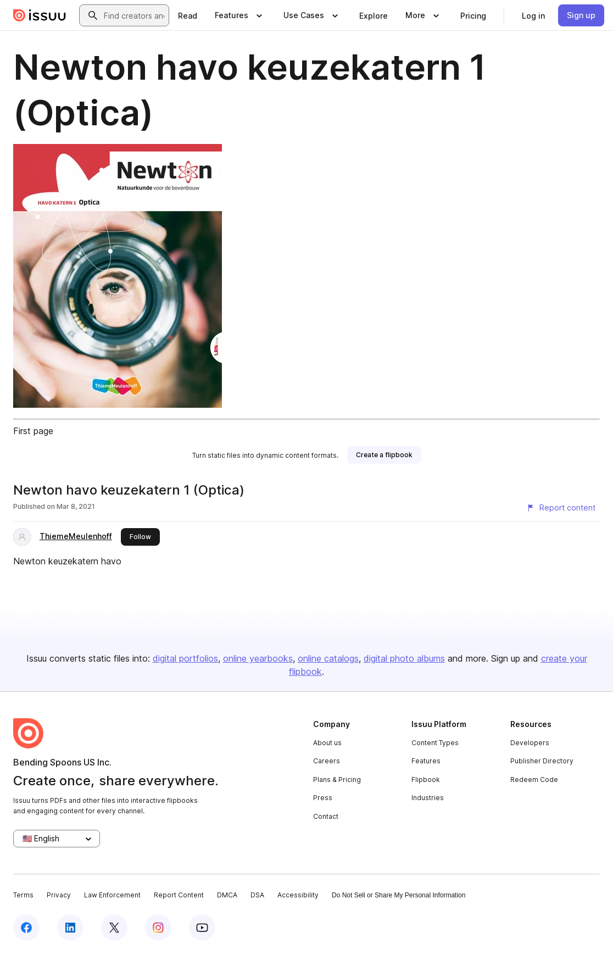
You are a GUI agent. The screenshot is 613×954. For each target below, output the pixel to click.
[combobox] (134, 15)
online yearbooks (258, 658)
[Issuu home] (39, 15)
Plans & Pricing (337, 779)
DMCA (227, 895)
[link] (187, 15)
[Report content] (561, 507)
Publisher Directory (541, 761)
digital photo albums (404, 658)
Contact (325, 816)
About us (327, 743)
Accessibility (298, 895)
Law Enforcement (112, 895)
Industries (427, 798)
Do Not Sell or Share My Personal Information (398, 895)
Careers (326, 761)
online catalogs (328, 658)
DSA (257, 895)
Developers (529, 743)
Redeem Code (534, 779)
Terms (23, 895)
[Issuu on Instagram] (158, 927)
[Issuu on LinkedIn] (70, 927)
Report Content (179, 895)
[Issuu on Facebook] (26, 927)
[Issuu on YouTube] (202, 927)
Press (322, 798)
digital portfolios (185, 658)
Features (426, 761)
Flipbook (425, 779)
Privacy (59, 895)
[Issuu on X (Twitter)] (114, 927)
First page (33, 430)
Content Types (435, 743)
